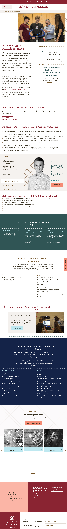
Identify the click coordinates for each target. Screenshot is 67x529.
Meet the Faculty (8, 230)
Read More (57, 185)
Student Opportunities (29, 231)
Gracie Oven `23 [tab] (8, 185)
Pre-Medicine (5, 117)
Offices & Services (38, 510)
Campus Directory (38, 508)
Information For (59, 1)
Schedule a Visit (50, 500)
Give (47, 1)
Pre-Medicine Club (30, 449)
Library (35, 513)
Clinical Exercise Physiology (9, 119)
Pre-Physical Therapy (7, 116)
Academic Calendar (38, 501)
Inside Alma (36, 503)
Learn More (17, 328)
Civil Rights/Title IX (26, 498)
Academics (7, 11)
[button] (40, 74)
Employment (36, 505)
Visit (34, 1)
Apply (38, 1)
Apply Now (49, 505)
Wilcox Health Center (27, 505)
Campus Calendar (26, 515)
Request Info (29, 1)
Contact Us (52, 1)
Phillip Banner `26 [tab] (9, 181)
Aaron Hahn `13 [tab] (8, 189)
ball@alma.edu (36, 476)
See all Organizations (33, 423)
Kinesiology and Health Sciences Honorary (12, 450)
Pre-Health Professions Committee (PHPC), (15, 89)
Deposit (42, 1)
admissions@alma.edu (57, 470)
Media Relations (26, 518)
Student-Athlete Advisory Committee (53, 450)
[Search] (60, 7)
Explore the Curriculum (51, 231)
